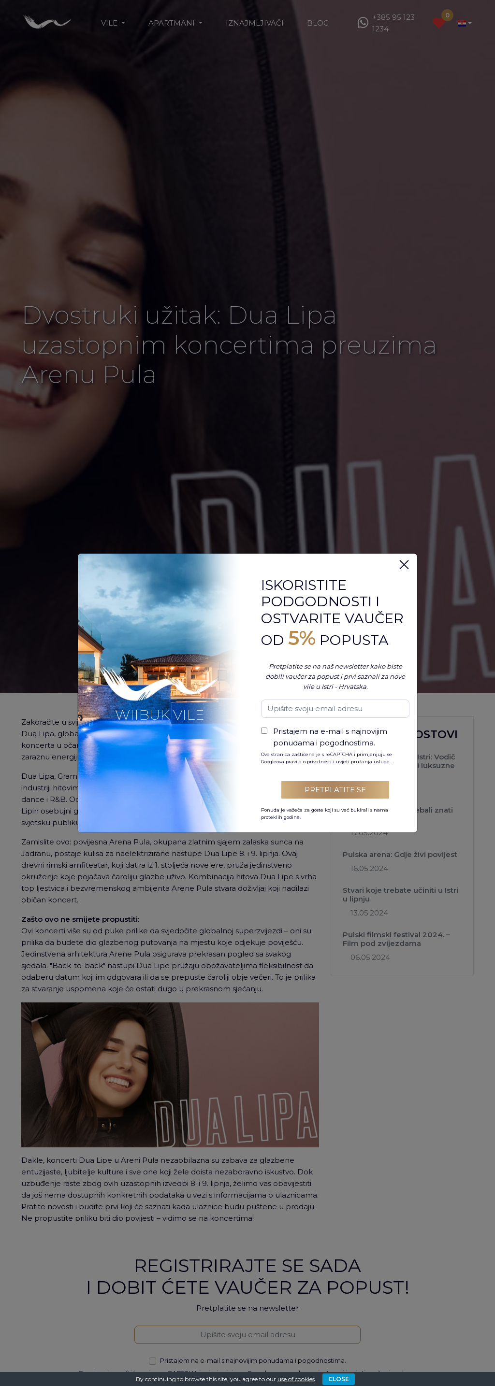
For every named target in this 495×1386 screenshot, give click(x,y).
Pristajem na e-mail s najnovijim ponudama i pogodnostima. (330, 737)
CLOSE (338, 1379)
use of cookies (296, 1379)
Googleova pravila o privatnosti (297, 761)
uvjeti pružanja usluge (363, 761)
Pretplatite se (335, 789)
